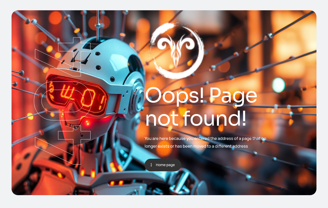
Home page (165, 164)
